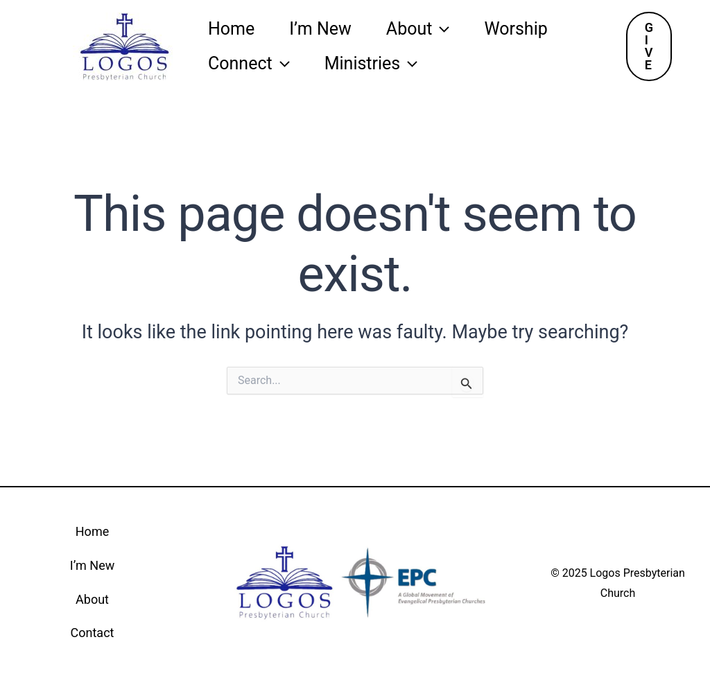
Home (231, 29)
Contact (92, 632)
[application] (440, 29)
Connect (249, 63)
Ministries (371, 63)
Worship (515, 29)
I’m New (320, 29)
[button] (649, 46)
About (418, 29)
